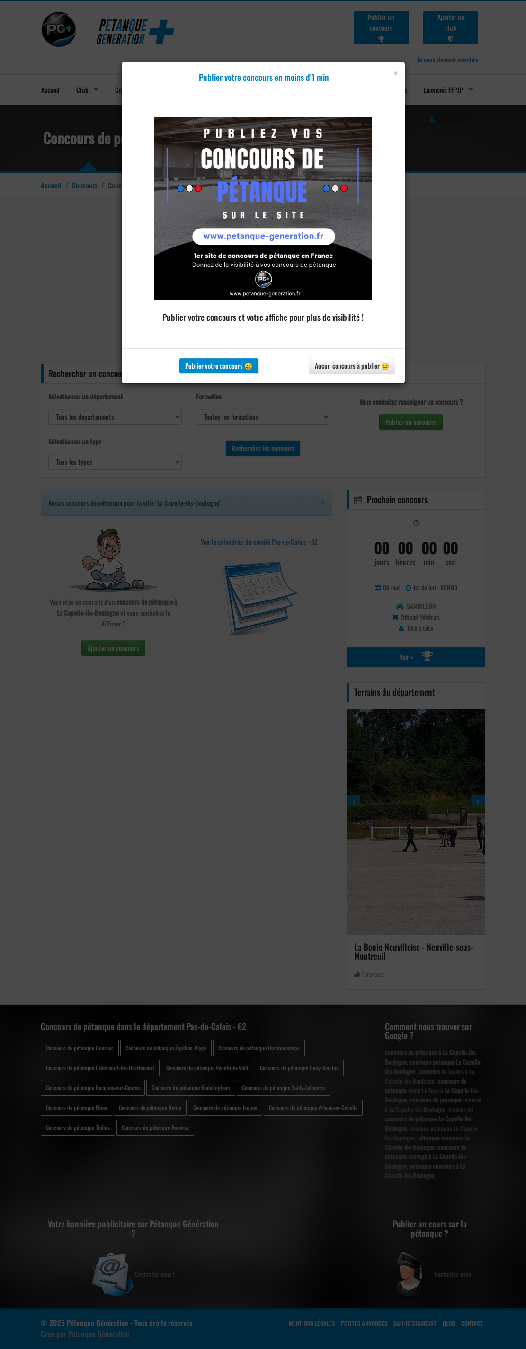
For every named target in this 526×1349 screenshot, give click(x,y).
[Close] (395, 73)
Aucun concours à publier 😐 (352, 365)
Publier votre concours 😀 (218, 365)
